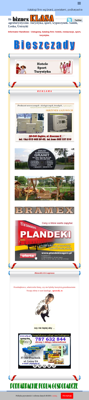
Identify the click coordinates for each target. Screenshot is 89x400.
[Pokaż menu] (79, 3)
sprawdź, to (57, 290)
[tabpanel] (44, 33)
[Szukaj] (61, 21)
